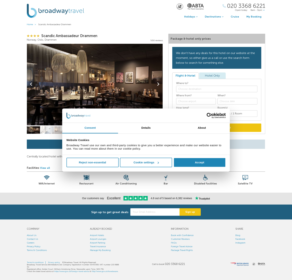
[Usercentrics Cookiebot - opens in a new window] (209, 115)
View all (45, 168)
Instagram (240, 242)
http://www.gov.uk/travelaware (105, 271)
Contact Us (32, 239)
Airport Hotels (97, 235)
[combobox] (216, 89)
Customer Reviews (180, 239)
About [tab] (202, 127)
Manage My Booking (100, 250)
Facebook (240, 239)
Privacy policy (54, 262)
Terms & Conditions (37, 250)
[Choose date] (237, 101)
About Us (31, 235)
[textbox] (218, 89)
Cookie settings (146, 162)
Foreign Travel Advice (181, 246)
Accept (199, 162)
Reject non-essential (92, 162)
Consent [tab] (90, 127)
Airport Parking (97, 242)
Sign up (190, 211)
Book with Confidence (182, 235)
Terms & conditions (35, 262)
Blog (237, 235)
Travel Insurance (98, 246)
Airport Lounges (98, 239)
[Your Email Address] (155, 212)
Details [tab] (146, 127)
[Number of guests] (237, 113)
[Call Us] (244, 6)
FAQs (174, 242)
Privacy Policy (33, 246)
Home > (32, 24)
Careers (30, 242)
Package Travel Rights (182, 250)
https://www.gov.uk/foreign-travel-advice (71, 271)
